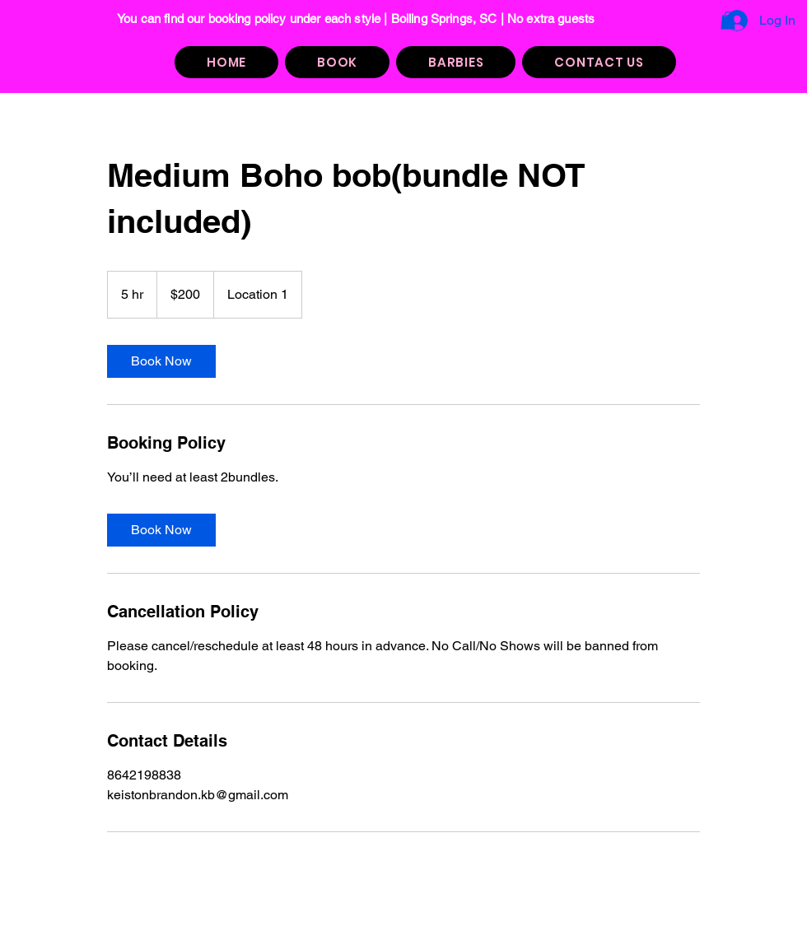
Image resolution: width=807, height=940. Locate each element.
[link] (161, 361)
